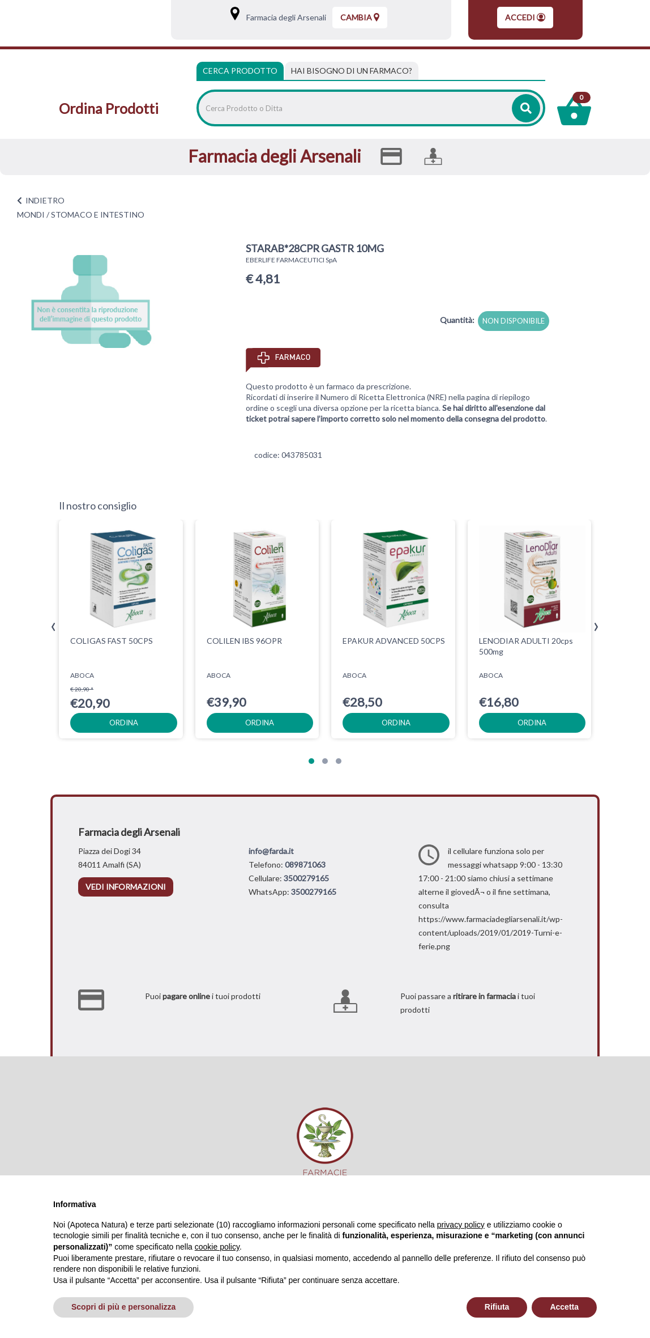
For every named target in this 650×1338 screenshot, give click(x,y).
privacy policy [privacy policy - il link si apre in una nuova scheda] (461, 1224)
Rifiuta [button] (497, 1306)
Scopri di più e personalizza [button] (123, 1306)
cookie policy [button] (217, 1246)
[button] (311, 761)
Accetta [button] (564, 1306)
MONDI (31, 214)
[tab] (351, 71)
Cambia (359, 17)
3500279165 (306, 878)
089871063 (305, 864)
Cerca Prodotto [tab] (240, 70)
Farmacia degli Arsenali (283, 17)
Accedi (525, 17)
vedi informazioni (125, 886)
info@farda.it (271, 851)
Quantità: (457, 320)
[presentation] (53, 627)
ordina (123, 722)
